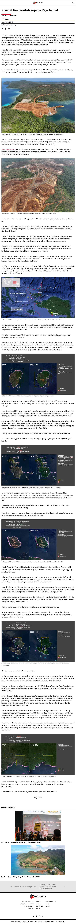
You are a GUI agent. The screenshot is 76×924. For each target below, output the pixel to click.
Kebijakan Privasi (51, 922)
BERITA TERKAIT (8, 807)
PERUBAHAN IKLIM (51, 901)
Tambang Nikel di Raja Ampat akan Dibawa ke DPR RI (21, 877)
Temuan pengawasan (8, 149)
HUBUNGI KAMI (29, 906)
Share (38, 797)
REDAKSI (30, 909)
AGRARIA (38, 909)
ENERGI (38, 901)
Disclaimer (61, 922)
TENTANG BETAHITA (27, 901)
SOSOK (47, 906)
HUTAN (38, 904)
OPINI (47, 904)
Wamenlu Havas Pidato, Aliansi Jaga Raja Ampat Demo (21, 842)
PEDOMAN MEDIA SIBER (26, 904)
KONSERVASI (39, 906)
